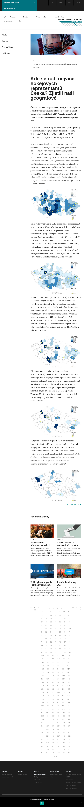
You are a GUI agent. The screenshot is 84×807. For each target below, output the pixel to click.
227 (47, 726)
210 (53, 716)
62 (60, 635)
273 (69, 749)
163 (58, 689)
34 (60, 622)
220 (42, 723)
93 (41, 652)
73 (46, 642)
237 (69, 729)
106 (43, 659)
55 (60, 632)
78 (69, 642)
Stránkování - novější (35, 609)
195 (69, 706)
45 (46, 629)
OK (42, 803)
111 (69, 659)
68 (56, 639)
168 (53, 692)
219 (68, 719)
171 (69, 692)
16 (42, 615)
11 (51, 612)
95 (51, 652)
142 (42, 679)
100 (42, 656)
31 (46, 622)
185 (48, 702)
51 (41, 632)
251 (47, 739)
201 (69, 709)
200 (63, 709)
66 (46, 639)
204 (53, 713)
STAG (61, 3)
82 (55, 645)
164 (63, 689)
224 (63, 723)
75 (55, 642)
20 (60, 615)
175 (58, 696)
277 (58, 753)
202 (42, 713)
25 (51, 619)
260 (64, 743)
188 (63, 702)
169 (58, 692)
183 (68, 699)
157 (58, 686)
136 (43, 676)
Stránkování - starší (76, 609)
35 (65, 622)
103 (58, 656)
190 (42, 706)
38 (46, 625)
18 (51, 615)
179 (48, 699)
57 (69, 632)
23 (41, 619)
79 (42, 645)
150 (53, 682)
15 (68, 612)
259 (58, 743)
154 (43, 686)
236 (63, 729)
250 (42, 739)
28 (65, 619)
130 (43, 672)
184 (43, 702)
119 (48, 666)
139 (58, 676)
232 (42, 729)
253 (58, 739)
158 (63, 686)
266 (64, 746)
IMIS (69, 3)
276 (53, 753)
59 (46, 635)
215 (48, 719)
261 (69, 743)
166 (42, 692)
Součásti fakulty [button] (19, 8)
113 (48, 662)
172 (43, 696)
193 (58, 706)
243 (69, 733)
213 (69, 716)
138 (53, 676)
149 (48, 682)
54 (55, 632)
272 (64, 749)
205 (58, 713)
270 (53, 749)
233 (47, 729)
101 (48, 656)
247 (58, 736)
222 (53, 723)
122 (63, 666)
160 (42, 689)
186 (53, 702)
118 (43, 666)
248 (64, 736)
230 (64, 726)
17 (46, 615)
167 (48, 692)
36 (69, 622)
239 (47, 733)
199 (58, 709)
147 (69, 679)
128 (63, 669)
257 (47, 743)
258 (53, 743)
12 (55, 612)
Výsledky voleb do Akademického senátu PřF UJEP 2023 (67, 545)
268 (42, 749)
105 (69, 656)
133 (58, 672)
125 (48, 669)
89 (55, 649)
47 (55, 629)
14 (64, 612)
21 (64, 615)
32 (51, 622)
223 (58, 723)
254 (63, 739)
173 (48, 696)
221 (47, 723)
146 (63, 679)
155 (48, 686)
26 (55, 619)
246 (53, 736)
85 (69, 645)
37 (41, 625)
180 (53, 699)
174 (53, 696)
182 (63, 699)
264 (53, 746)
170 (64, 692)
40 (55, 625)
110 (64, 659)
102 (53, 656)
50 (70, 629)
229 (58, 726)
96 (55, 652)
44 (41, 629)
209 (48, 716)
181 (58, 699)
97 (60, 652)
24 (46, 619)
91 (65, 649)
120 (53, 666)
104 (63, 656)
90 (60, 649)
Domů (35, 61)
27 (60, 619)
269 (47, 749)
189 (68, 702)
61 (55, 635)
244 (42, 736)
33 (55, 622)
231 (69, 726)
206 (64, 713)
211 (59, 716)
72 (41, 642)
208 (42, 716)
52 (46, 632)
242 (63, 733)
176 (63, 696)
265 (58, 746)
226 (42, 726)
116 (63, 662)
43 (69, 625)
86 (41, 649)
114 (53, 662)
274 (42, 753)
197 (47, 709)
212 (64, 716)
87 (46, 649)
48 (60, 629)
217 (58, 719)
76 (60, 642)
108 (53, 659)
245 (47, 736)
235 (58, 729)
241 (58, 733)
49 (65, 629)
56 (65, 632)
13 (59, 612)
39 (51, 625)
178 (43, 699)
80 (46, 645)
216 (53, 719)
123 (68, 666)
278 (64, 753)
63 (65, 635)
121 (58, 666)
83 (60, 645)
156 (53, 686)
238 (42, 733)
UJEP (78, 3)
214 (43, 719)
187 (58, 702)
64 (69, 635)
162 (53, 689)
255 (69, 739)
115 (58, 662)
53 (51, 632)
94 (46, 652)
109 (59, 659)
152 (63, 682)
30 (42, 622)
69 (60, 639)
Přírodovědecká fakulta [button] (19, 3)
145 (58, 679)
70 (65, 639)
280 (55, 756)
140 (63, 676)
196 (42, 709)
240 (53, 733)
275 (47, 753)
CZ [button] (53, 3)
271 (58, 749)
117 (68, 662)
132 (53, 672)
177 (68, 696)
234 (53, 729)
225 (69, 723)
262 (42, 746)
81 (51, 645)
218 (63, 719)
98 (65, 652)
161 (48, 689)
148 (43, 682)
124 (43, 669)
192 (53, 706)
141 (69, 676)
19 (55, 615)
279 (69, 753)
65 (41, 639)
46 (51, 629)
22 (69, 615)
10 (46, 612)
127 (58, 669)
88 (51, 649)
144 (53, 679)
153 (68, 682)
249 (69, 736)
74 (51, 642)
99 (70, 652)
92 (69, 649)
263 (47, 746)
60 (51, 635)
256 (42, 743)
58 (41, 635)
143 (47, 679)
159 (68, 686)
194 (63, 706)
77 (65, 642)
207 (69, 713)
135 (68, 672)
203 (47, 713)
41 (60, 625)
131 (48, 672)
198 (53, 709)
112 (43, 662)
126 (53, 669)
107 (48, 659)
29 (69, 619)
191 (48, 706)
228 (53, 726)
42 (65, 625)
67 (51, 639)
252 (53, 739)
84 (65, 645)
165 (69, 689)
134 (63, 672)
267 (69, 746)
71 (69, 639)
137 (48, 676)
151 (58, 682)
